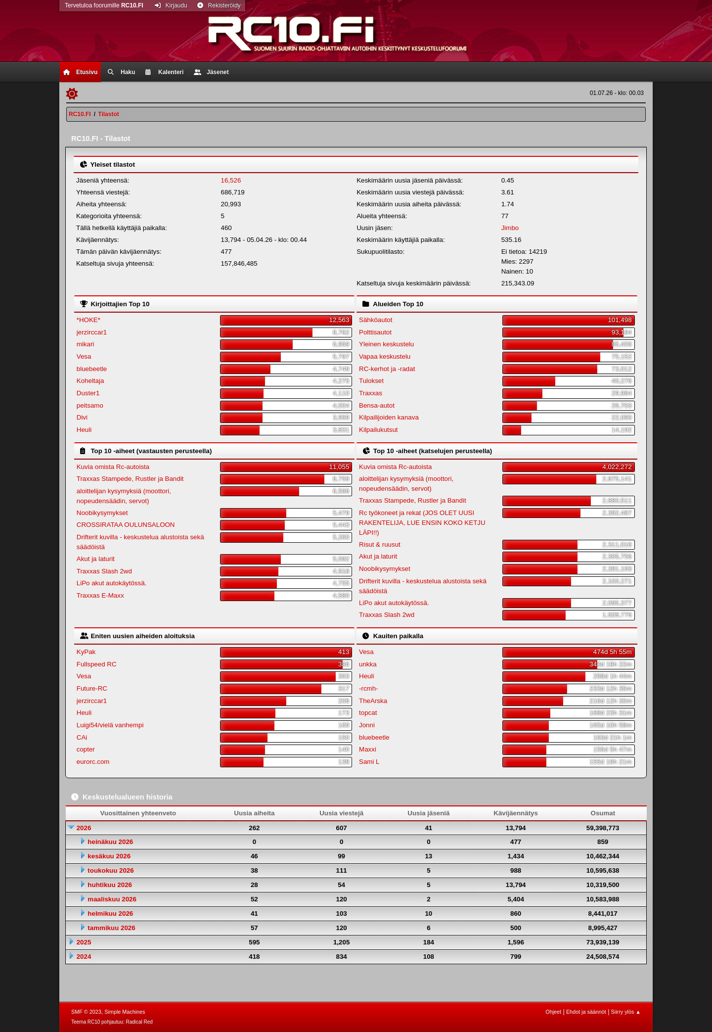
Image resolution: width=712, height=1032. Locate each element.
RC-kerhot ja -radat (387, 369)
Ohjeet (553, 1012)
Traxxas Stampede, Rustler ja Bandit (130, 478)
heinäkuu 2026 (110, 841)
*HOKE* (88, 320)
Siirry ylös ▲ (626, 1012)
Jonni (367, 725)
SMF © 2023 (86, 1012)
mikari (85, 344)
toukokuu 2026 (111, 870)
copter (86, 749)
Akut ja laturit (96, 559)
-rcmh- (368, 688)
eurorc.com (93, 761)
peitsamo (90, 405)
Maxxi (367, 749)
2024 (84, 956)
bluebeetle (92, 369)
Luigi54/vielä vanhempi (110, 725)
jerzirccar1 (92, 332)
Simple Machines (124, 1012)
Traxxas (370, 393)
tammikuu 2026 (111, 928)
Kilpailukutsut (378, 429)
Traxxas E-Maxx (100, 595)
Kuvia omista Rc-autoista (113, 466)
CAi (82, 737)
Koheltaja (90, 380)
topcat (368, 712)
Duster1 (88, 393)
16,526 (231, 180)
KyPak (86, 652)
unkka (368, 664)
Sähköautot (375, 320)
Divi (82, 417)
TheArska (373, 700)
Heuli (84, 429)
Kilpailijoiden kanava (389, 417)
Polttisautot (375, 332)
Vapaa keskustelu (384, 356)
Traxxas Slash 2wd (104, 571)
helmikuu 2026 (110, 913)
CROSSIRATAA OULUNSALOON (126, 524)
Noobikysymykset (102, 512)
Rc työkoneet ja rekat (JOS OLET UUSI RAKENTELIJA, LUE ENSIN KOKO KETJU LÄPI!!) (422, 522)
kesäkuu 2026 (109, 856)
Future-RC (92, 688)
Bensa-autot (377, 405)
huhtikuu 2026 (110, 885)
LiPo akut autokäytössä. (112, 583)
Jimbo (510, 228)
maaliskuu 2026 (112, 899)
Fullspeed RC (97, 664)
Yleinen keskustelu (386, 344)
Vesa (84, 356)
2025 (84, 942)
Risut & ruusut (379, 544)
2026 (84, 828)
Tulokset (371, 380)
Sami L (369, 761)
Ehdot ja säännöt (586, 1012)
